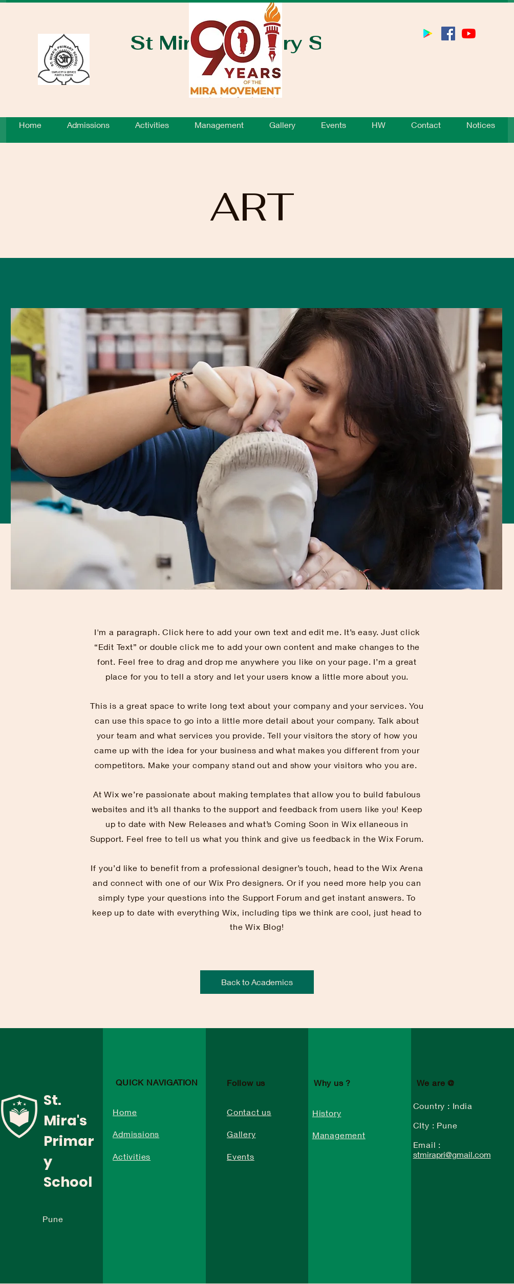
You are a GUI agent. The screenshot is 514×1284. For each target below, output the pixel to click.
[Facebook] (448, 33)
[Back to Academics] (257, 982)
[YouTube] (469, 33)
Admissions (136, 1134)
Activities (132, 1156)
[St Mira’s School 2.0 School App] (428, 33)
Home (125, 1112)
